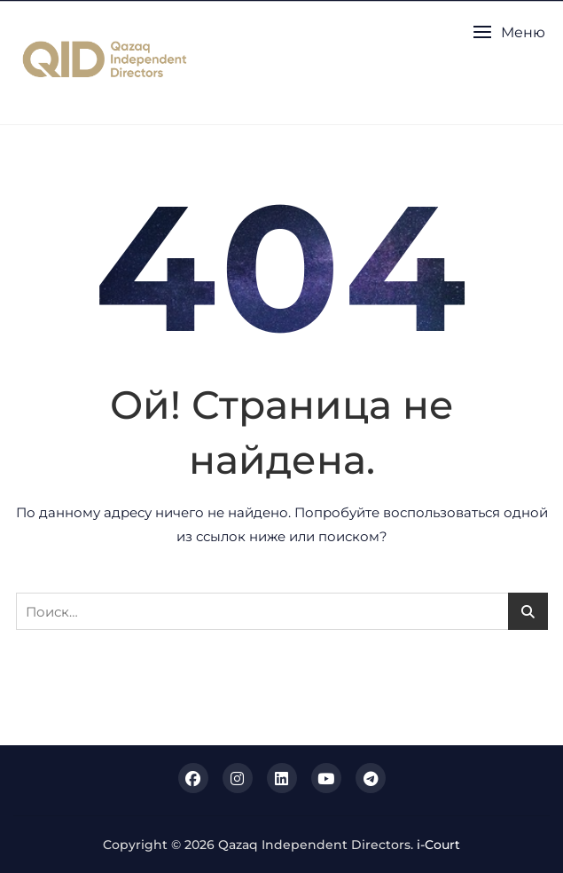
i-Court (438, 845)
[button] (509, 32)
